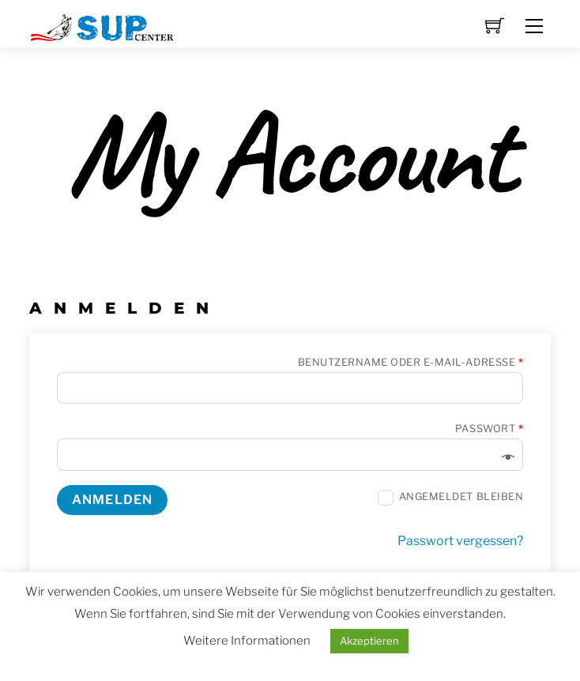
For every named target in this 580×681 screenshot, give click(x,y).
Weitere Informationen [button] (247, 641)
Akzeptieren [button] (369, 640)
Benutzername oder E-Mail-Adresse (410, 362)
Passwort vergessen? (460, 540)
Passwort (489, 429)
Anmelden (112, 499)
